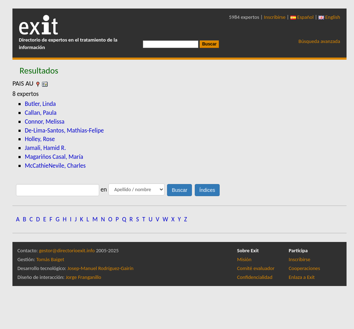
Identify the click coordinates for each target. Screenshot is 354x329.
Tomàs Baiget (50, 259)
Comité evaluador (255, 268)
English (329, 17)
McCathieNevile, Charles (55, 165)
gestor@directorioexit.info (67, 250)
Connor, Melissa (45, 121)
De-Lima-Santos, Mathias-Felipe (64, 130)
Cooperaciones (304, 268)
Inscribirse (275, 17)
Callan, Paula (41, 113)
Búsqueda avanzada (319, 41)
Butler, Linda (40, 104)
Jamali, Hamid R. (45, 148)
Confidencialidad (254, 277)
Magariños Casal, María (54, 157)
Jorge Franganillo (83, 277)
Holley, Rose (40, 139)
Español (302, 17)
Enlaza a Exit (302, 277)
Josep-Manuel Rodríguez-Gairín (101, 268)
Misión (244, 259)
